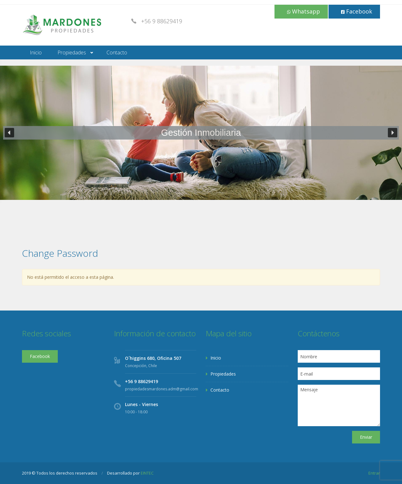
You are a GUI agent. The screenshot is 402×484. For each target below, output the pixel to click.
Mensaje (339, 405)
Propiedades (71, 52)
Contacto (116, 52)
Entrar (374, 473)
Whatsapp (303, 11)
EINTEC (147, 473)
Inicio (36, 52)
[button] (9, 132)
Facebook (356, 11)
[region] (201, 133)
